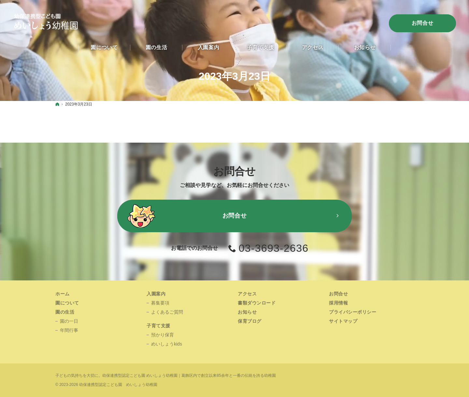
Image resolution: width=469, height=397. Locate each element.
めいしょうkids (166, 344)
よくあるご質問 (167, 312)
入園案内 (156, 293)
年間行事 (69, 330)
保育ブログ (250, 321)
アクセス (247, 293)
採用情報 (338, 302)
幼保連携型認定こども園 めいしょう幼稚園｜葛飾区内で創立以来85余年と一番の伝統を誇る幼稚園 (189, 375)
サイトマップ (343, 321)
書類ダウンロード (257, 302)
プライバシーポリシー (353, 312)
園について (67, 302)
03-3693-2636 (274, 248)
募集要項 (160, 302)
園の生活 (64, 312)
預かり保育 (162, 334)
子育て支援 (158, 325)
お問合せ (422, 23)
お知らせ (247, 312)
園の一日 (69, 321)
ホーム (62, 293)
